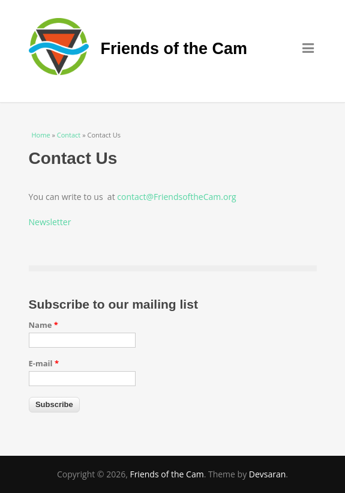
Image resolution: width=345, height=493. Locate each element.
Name (43, 324)
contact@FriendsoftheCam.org (176, 196)
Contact (69, 134)
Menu (309, 47)
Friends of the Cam (174, 49)
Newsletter (50, 222)
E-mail (44, 363)
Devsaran (267, 474)
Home (41, 134)
